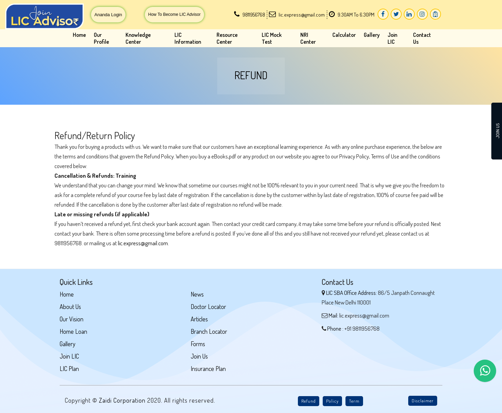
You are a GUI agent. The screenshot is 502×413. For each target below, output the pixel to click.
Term (354, 401)
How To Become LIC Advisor (174, 14)
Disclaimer (423, 400)
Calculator (344, 34)
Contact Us (422, 38)
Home (79, 34)
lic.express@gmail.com (143, 243)
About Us (70, 306)
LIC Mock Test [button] (272, 38)
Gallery (372, 34)
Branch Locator (209, 331)
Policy (332, 401)
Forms (198, 344)
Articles (199, 319)
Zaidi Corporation (123, 400)
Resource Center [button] (227, 38)
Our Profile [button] (101, 38)
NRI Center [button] (308, 38)
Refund (308, 401)
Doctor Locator (208, 306)
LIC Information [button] (187, 38)
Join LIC (392, 38)
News (197, 294)
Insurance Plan (208, 368)
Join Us (199, 356)
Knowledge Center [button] (138, 38)
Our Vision (71, 319)
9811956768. (68, 243)
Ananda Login (108, 14)
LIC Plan (69, 368)
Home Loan (73, 331)
